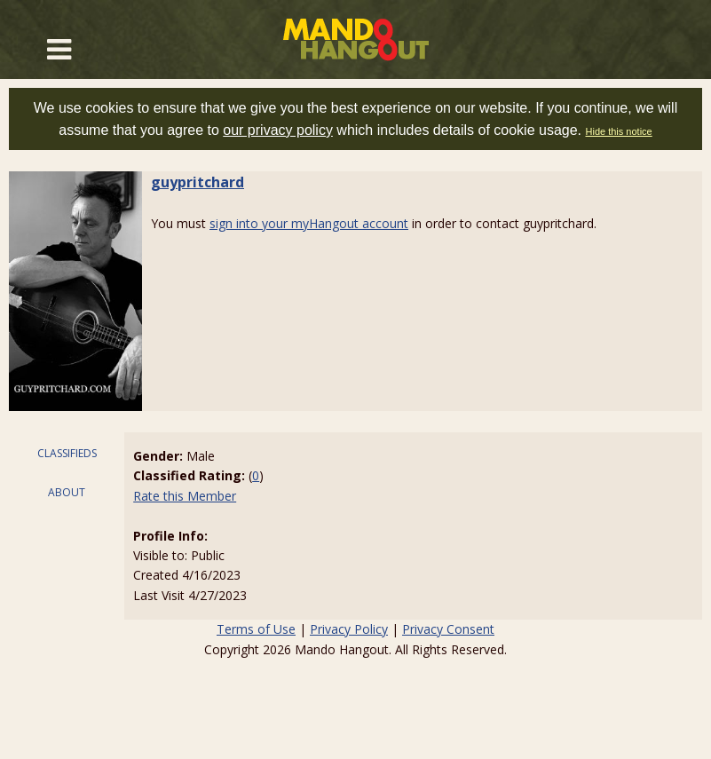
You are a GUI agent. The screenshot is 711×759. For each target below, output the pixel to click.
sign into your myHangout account (308, 223)
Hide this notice (619, 131)
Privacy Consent (448, 629)
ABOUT (66, 492)
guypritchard (197, 182)
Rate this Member (184, 495)
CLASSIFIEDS (67, 453)
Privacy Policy (349, 629)
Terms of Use (256, 629)
